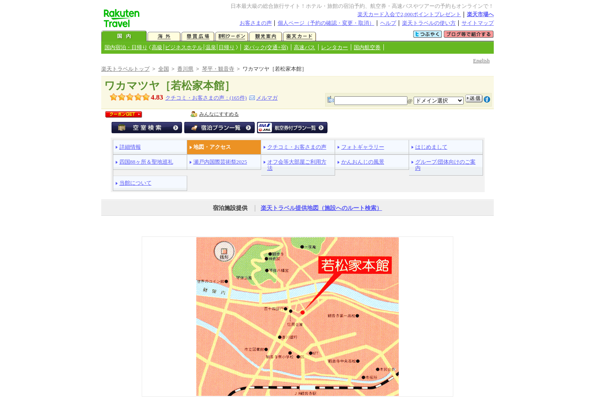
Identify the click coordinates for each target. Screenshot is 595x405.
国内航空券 (367, 47)
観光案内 (265, 37)
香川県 (185, 69)
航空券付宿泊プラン (292, 127)
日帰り (227, 47)
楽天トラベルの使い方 (429, 23)
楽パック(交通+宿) (266, 47)
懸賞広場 (197, 37)
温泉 (210, 47)
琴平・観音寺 (218, 69)
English (481, 60)
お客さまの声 (256, 23)
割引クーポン (231, 37)
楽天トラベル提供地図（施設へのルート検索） (321, 208)
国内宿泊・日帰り (126, 47)
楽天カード (299, 37)
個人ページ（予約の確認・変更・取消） (326, 23)
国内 (124, 37)
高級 (157, 47)
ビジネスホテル (183, 47)
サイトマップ (478, 23)
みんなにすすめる (219, 114)
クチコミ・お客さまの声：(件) (206, 98)
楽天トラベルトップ (125, 69)
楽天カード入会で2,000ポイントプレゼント (409, 14)
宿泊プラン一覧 (219, 127)
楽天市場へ (480, 14)
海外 (164, 37)
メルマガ (267, 98)
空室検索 (147, 127)
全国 (163, 69)
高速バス (304, 47)
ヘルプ (388, 23)
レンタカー (334, 47)
